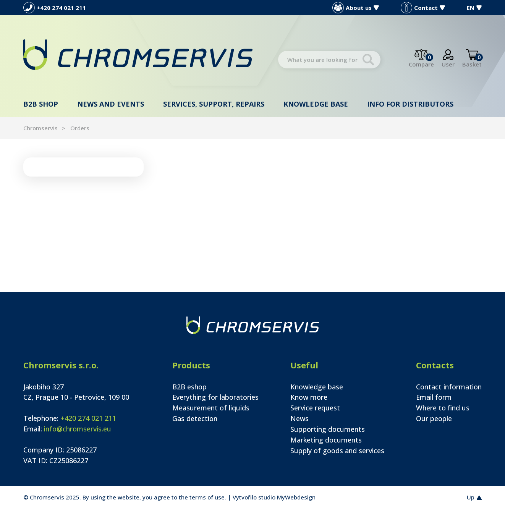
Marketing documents (326, 439)
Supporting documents (327, 429)
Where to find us (442, 407)
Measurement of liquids (210, 407)
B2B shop (40, 104)
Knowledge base (315, 104)
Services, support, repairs (213, 104)
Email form (434, 397)
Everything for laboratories (215, 397)
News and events (110, 104)
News (299, 418)
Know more (308, 397)
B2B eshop (189, 386)
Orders (79, 128)
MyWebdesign (296, 497)
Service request (315, 407)
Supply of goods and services (337, 450)
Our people (434, 418)
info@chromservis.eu (77, 428)
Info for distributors (410, 104)
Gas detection (194, 418)
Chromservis (40, 128)
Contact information (449, 386)
